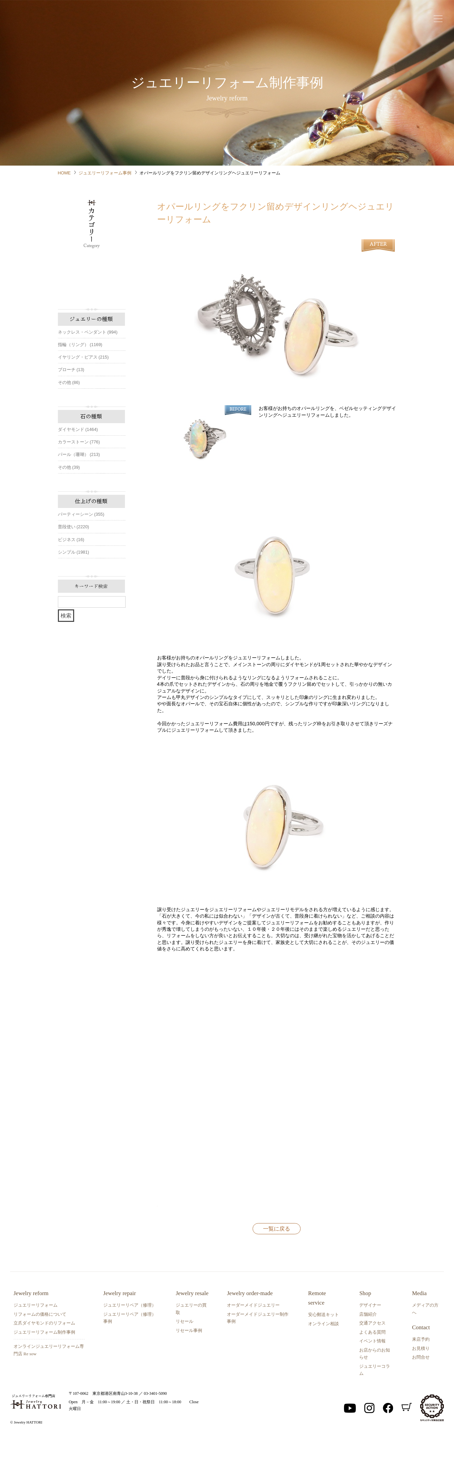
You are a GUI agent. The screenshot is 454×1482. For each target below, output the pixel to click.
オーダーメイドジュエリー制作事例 (257, 1361)
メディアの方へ (425, 1352)
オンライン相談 (323, 1366)
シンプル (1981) (73, 552)
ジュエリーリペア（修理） (129, 1348)
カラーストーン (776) (79, 441)
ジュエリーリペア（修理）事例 (129, 1361)
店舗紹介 (368, 1357)
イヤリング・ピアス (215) (83, 357)
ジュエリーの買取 (191, 1352)
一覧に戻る (276, 1272)
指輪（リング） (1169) (80, 344)
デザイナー (370, 1348)
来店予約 (421, 1382)
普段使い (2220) (73, 526)
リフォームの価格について (40, 1357)
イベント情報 (372, 1384)
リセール (184, 1364)
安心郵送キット (323, 1358)
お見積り (421, 1391)
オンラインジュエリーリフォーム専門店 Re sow (49, 1393)
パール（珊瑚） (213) (79, 454)
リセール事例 (189, 1373)
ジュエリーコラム (374, 1413)
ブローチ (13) (71, 369)
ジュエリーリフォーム (36, 1348)
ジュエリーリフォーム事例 (105, 172)
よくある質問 (372, 1375)
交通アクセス (372, 1366)
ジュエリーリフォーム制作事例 (44, 1375)
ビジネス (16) (71, 539)
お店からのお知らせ (374, 1397)
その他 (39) (69, 467)
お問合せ (421, 1400)
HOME (64, 172)
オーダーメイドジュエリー (253, 1348)
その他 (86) (69, 382)
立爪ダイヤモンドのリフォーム (44, 1366)
